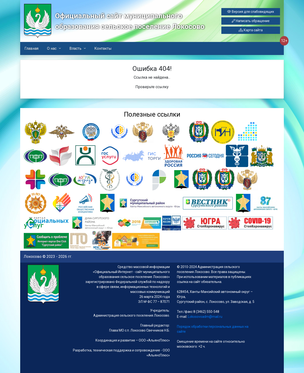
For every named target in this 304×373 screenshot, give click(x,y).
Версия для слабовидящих (250, 12)
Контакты (103, 48)
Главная (31, 48)
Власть (75, 48)
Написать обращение (251, 21)
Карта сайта (251, 30)
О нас (52, 48)
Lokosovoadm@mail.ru (204, 316)
